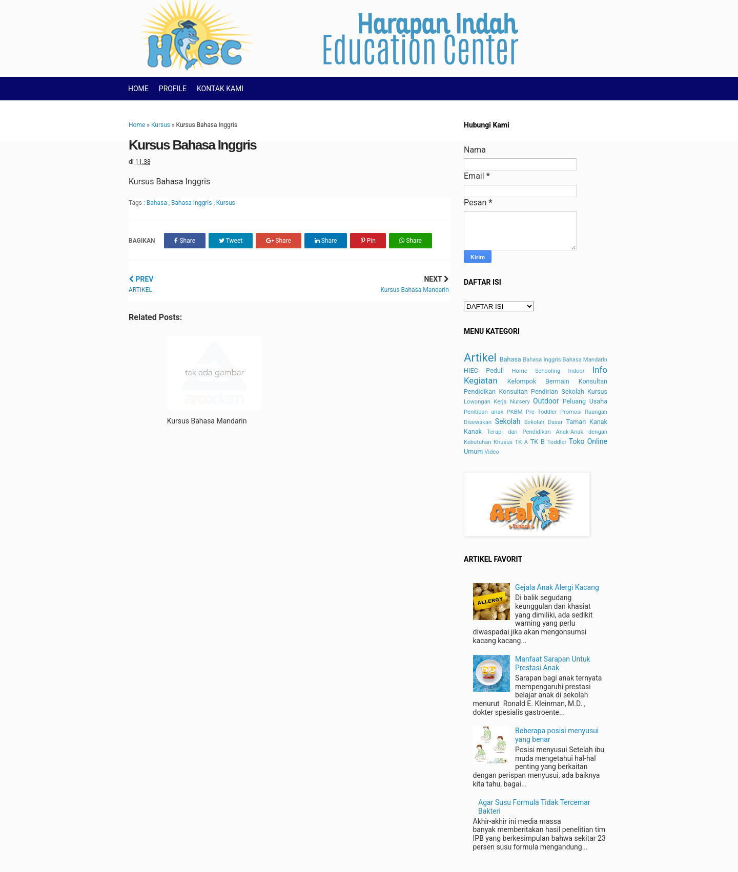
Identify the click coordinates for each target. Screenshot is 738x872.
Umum (473, 451)
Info (599, 370)
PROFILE (173, 88)
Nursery (520, 401)
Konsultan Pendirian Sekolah (541, 391)
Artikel (480, 357)
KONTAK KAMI (220, 88)
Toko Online (588, 441)
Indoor (576, 371)
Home (137, 125)
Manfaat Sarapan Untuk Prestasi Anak (552, 663)
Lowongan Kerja (485, 401)
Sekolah (508, 421)
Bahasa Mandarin (585, 359)
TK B (537, 441)
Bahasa (158, 202)
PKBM (515, 412)
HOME (138, 88)
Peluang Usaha (585, 401)
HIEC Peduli (484, 370)
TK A (521, 442)
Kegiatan (481, 380)
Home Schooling (536, 371)
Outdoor (546, 401)
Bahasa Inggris (192, 202)
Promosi (571, 412)
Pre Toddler (541, 412)
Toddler (557, 442)
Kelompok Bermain (538, 381)
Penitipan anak (483, 412)
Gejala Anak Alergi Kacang (557, 587)
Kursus (160, 125)
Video (491, 452)
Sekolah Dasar (543, 422)
